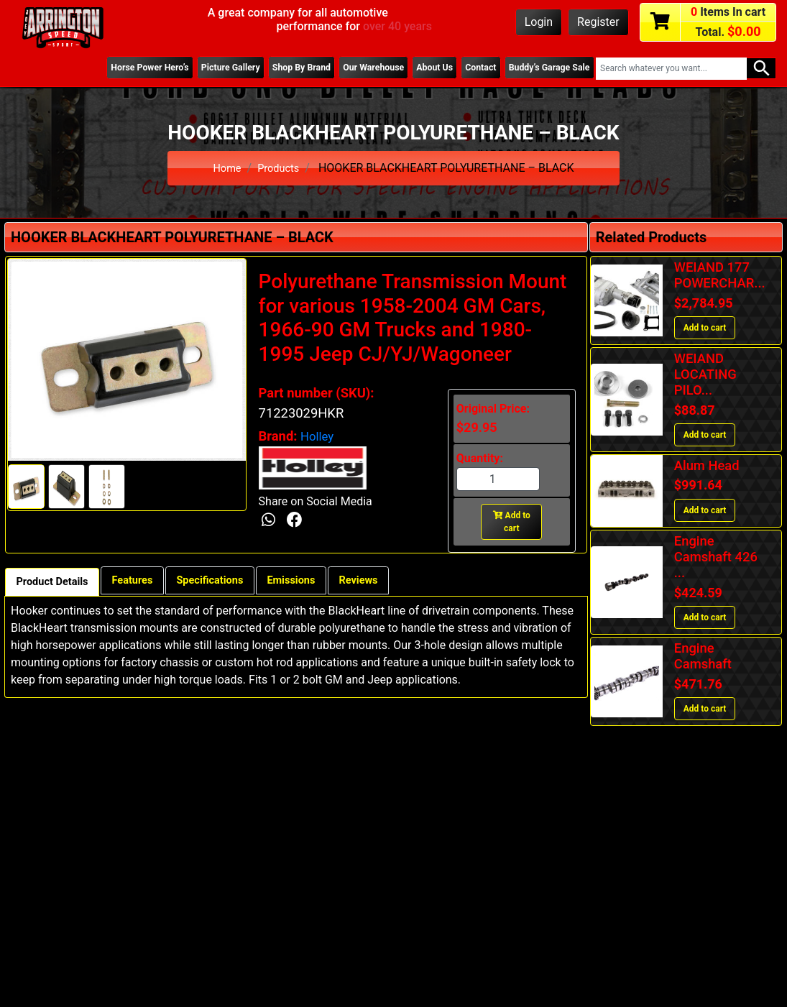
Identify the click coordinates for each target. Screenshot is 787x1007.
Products (280, 168)
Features (144, 581)
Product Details (56, 582)
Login (539, 22)
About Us (419, 68)
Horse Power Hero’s (108, 68)
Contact (470, 68)
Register (598, 22)
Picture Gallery (195, 68)
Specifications (230, 581)
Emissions (319, 581)
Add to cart (511, 521)
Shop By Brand (273, 68)
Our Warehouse (352, 68)
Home (225, 168)
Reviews (393, 581)
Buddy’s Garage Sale (544, 68)
